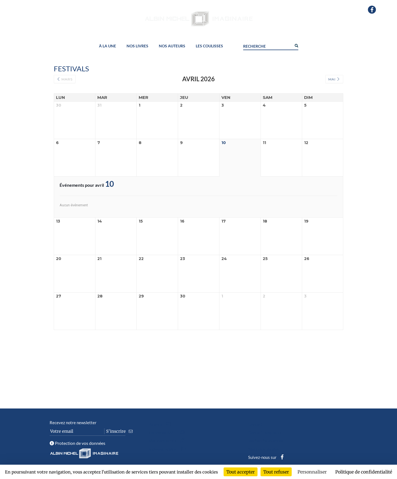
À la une (107, 46)
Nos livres (137, 46)
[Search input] (267, 45)
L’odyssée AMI (168, 432)
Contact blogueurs (264, 432)
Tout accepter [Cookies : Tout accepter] (240, 472)
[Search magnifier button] (296, 45)
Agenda (161, 424)
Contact (255, 424)
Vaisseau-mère (168, 448)
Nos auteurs (172, 46)
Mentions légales (263, 448)
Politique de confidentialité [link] (363, 472)
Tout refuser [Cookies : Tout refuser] (276, 472)
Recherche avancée (265, 440)
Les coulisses (209, 46)
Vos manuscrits (168, 440)
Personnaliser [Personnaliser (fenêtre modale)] (312, 472)
